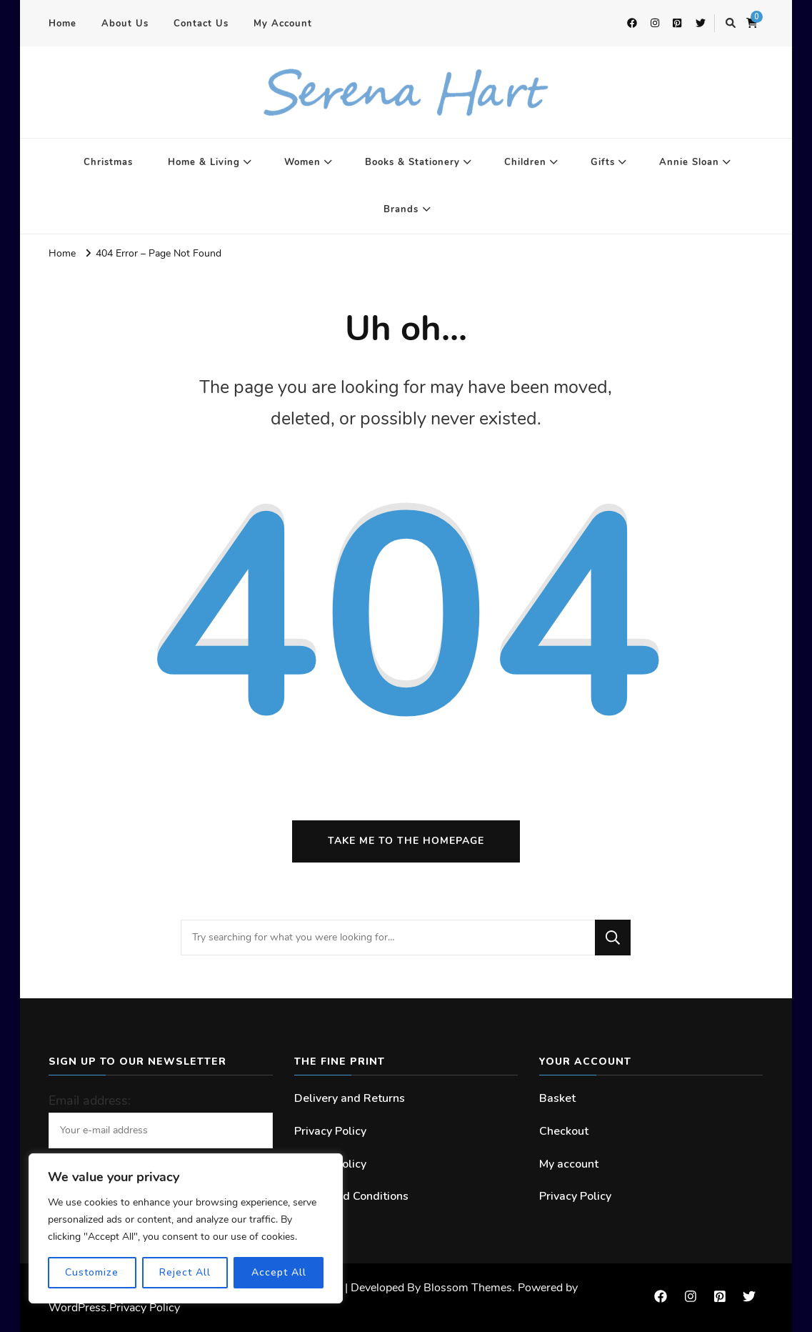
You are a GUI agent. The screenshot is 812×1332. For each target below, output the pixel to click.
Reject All (185, 1272)
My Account (283, 23)
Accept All (278, 1272)
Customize (92, 1272)
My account (568, 1164)
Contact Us (201, 23)
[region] (186, 1228)
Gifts (603, 162)
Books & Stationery (412, 162)
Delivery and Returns (349, 1098)
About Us (125, 23)
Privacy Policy (330, 1131)
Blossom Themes (467, 1288)
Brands (401, 209)
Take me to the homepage (406, 841)
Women (302, 162)
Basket (557, 1098)
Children (525, 162)
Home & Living (204, 162)
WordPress (77, 1308)
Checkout (563, 1131)
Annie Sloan (689, 162)
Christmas (108, 162)
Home (62, 23)
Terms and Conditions (351, 1196)
